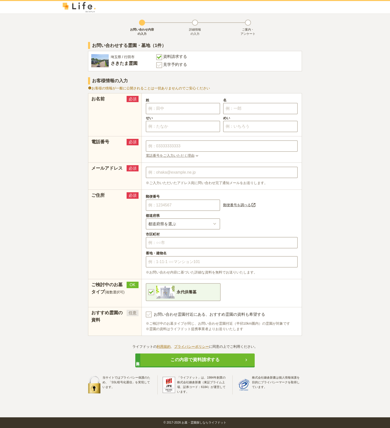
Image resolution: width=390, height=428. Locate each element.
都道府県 (153, 216)
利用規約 (164, 347)
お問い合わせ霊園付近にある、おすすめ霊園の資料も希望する (205, 314)
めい (226, 118)
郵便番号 (153, 196)
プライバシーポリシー (191, 347)
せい (149, 118)
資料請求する (171, 57)
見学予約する (171, 65)
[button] (222, 155)
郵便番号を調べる (239, 205)
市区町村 (153, 234)
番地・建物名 (156, 253)
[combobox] (222, 172)
